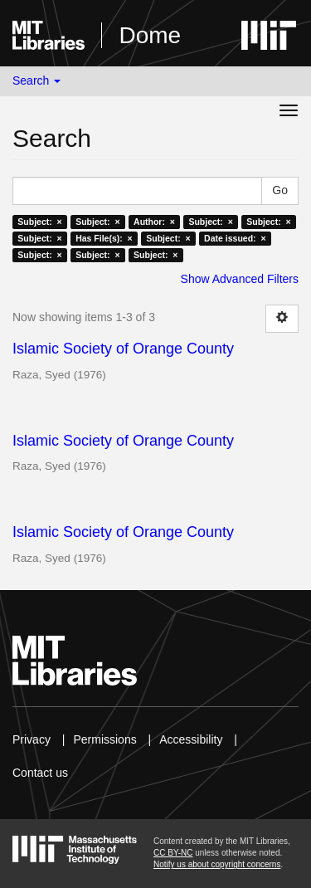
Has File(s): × (104, 238)
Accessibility (190, 739)
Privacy (31, 739)
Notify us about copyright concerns (216, 864)
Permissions (104, 739)
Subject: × (39, 222)
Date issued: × (234, 238)
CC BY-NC (172, 852)
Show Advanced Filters (240, 278)
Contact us (40, 772)
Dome (150, 35)
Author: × (154, 222)
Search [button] (36, 80)
